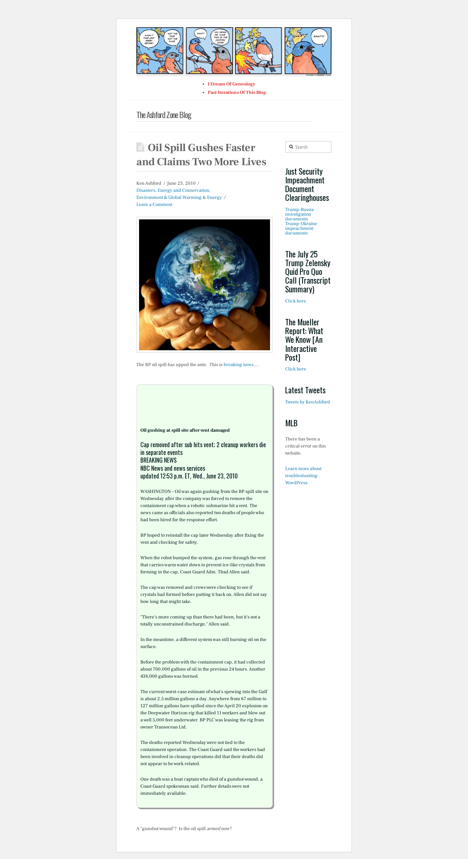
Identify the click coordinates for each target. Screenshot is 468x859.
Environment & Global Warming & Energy (179, 197)
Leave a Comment (154, 205)
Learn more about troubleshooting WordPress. (303, 476)
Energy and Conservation (183, 190)
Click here (295, 301)
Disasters (145, 190)
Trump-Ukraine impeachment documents (301, 228)
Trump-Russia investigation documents (299, 214)
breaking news (239, 365)
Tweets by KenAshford (307, 402)
